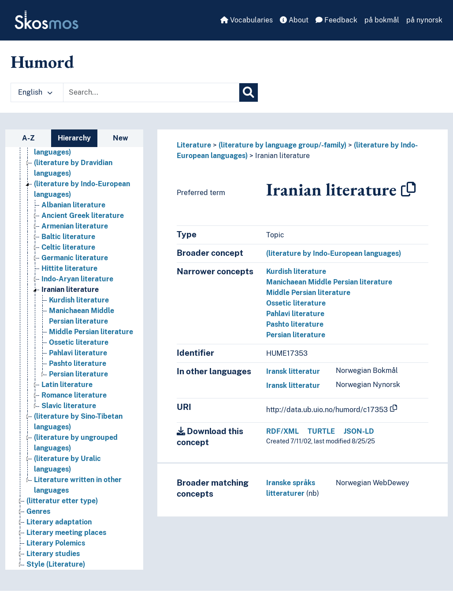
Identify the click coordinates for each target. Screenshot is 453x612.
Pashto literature (294, 324)
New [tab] (120, 138)
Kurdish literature (296, 271)
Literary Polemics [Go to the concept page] (55, 543)
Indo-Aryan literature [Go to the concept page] (77, 279)
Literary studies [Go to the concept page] (53, 553)
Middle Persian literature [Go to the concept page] (91, 332)
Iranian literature (282, 155)
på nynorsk (424, 20)
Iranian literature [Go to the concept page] (70, 289)
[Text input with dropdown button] (151, 92)
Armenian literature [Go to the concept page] (74, 226)
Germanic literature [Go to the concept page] (74, 258)
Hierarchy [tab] (74, 138)
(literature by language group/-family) (282, 145)
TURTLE (321, 431)
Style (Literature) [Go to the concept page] (55, 564)
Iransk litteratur (293, 371)
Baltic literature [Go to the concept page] (68, 236)
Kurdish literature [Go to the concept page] (79, 300)
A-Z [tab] (28, 138)
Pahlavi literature (295, 314)
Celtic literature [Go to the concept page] (68, 247)
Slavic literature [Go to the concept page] (68, 406)
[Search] (248, 92)
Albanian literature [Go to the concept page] (73, 205)
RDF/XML (282, 431)
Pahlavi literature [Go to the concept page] (78, 353)
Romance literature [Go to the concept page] (74, 395)
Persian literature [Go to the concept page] (78, 374)
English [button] (35, 92)
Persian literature (295, 335)
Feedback (336, 20)
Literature (194, 145)
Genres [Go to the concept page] (38, 511)
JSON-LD (359, 431)
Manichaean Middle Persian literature (329, 282)
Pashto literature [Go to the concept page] (77, 363)
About (294, 20)
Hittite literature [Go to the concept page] (69, 268)
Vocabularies (246, 20)
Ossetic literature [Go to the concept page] (78, 342)
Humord (42, 61)
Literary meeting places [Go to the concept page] (66, 532)
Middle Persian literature (308, 292)
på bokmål (381, 20)
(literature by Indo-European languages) (333, 253)
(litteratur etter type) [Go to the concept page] (62, 501)
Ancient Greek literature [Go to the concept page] (82, 215)
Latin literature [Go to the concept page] (67, 384)
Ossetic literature (296, 303)
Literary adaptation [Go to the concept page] (59, 522)
